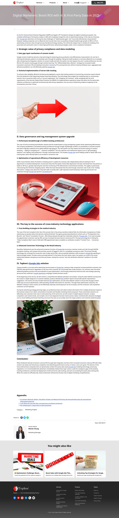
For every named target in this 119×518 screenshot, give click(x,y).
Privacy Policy (97, 500)
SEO (62, 279)
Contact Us (96, 493)
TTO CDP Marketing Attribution (80, 493)
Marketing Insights (31, 410)
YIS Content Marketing (80, 500)
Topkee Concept (98, 498)
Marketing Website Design (60, 502)
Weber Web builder (79, 490)
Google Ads (23, 39)
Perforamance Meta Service (61, 495)
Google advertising (39, 273)
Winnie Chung (33, 429)
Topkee (19, 267)
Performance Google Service (61, 491)
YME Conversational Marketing (80, 504)
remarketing (46, 172)
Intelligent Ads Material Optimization (61, 506)
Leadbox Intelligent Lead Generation (81, 497)
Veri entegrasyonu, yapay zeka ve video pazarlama (35, 405)
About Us (96, 490)
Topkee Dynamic (98, 495)
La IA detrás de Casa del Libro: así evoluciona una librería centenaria (41, 403)
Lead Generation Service (60, 499)
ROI (99, 298)
